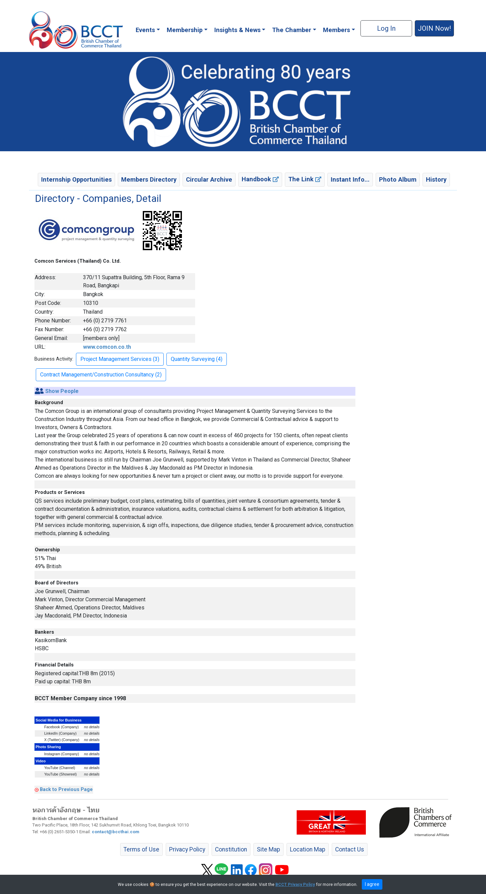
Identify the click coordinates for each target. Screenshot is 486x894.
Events (145, 29)
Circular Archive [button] (209, 179)
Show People (62, 391)
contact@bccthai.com (115, 831)
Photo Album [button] (397, 179)
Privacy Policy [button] (187, 849)
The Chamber (291, 29)
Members (336, 29)
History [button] (436, 179)
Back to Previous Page (66, 789)
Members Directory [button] (149, 179)
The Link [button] (304, 179)
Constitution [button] (231, 849)
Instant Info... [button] (350, 179)
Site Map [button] (268, 849)
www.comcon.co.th (107, 347)
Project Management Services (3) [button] (119, 359)
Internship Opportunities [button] (76, 179)
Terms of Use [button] (141, 849)
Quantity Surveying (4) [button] (196, 359)
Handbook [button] (260, 179)
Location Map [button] (307, 849)
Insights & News (237, 29)
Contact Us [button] (349, 849)
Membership (184, 29)
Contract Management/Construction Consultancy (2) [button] (101, 374)
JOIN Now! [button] (434, 28)
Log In (386, 28)
